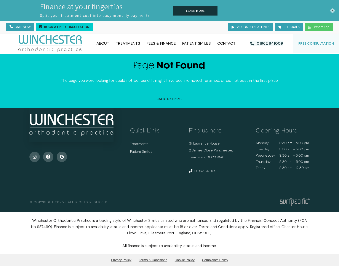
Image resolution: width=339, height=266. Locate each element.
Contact (226, 43)
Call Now (20, 27)
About (103, 43)
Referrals (289, 27)
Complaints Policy (215, 260)
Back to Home (169, 98)
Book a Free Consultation (64, 27)
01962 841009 (202, 171)
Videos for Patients (251, 27)
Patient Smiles (196, 43)
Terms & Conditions (153, 260)
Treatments (128, 43)
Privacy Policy (121, 260)
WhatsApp (318, 27)
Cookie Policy (185, 260)
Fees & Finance (161, 43)
